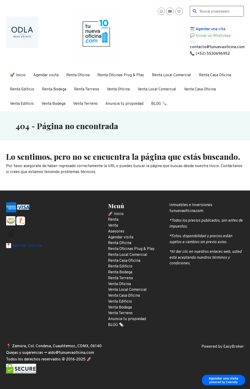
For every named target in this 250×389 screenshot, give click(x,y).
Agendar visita (45, 75)
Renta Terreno (86, 89)
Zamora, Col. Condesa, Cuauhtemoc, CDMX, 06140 (57, 346)
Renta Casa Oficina (215, 75)
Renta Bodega (54, 89)
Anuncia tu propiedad (124, 103)
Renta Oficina (78, 75)
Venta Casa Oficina (200, 89)
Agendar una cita (210, 29)
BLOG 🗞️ (159, 103)
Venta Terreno (85, 103)
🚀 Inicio (17, 75)
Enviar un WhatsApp (213, 35)
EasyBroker (233, 346)
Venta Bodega (53, 103)
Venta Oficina (118, 89)
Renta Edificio (22, 89)
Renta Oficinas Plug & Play (120, 75)
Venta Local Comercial (157, 89)
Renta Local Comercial (171, 75)
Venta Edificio (22, 103)
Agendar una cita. (26, 245)
